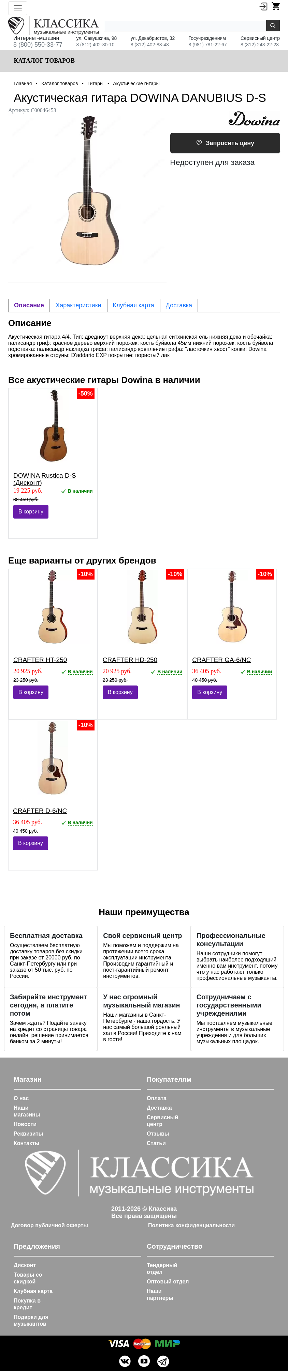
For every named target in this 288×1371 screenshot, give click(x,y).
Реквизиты (28, 1134)
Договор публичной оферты (49, 1225)
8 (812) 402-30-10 (95, 44)
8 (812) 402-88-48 (150, 44)
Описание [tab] (29, 305)
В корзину (30, 511)
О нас (21, 1098)
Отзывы (158, 1134)
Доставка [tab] (179, 305)
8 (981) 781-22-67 (208, 44)
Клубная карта (33, 1291)
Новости (25, 1124)
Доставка (159, 1108)
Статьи (156, 1143)
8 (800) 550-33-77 (37, 44)
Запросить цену (225, 143)
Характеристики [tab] (78, 305)
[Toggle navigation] (17, 8)
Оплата (157, 1098)
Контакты (26, 1143)
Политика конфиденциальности (191, 1225)
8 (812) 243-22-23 (260, 44)
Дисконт (25, 1265)
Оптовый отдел (168, 1281)
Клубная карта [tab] (133, 305)
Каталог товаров (43, 60)
